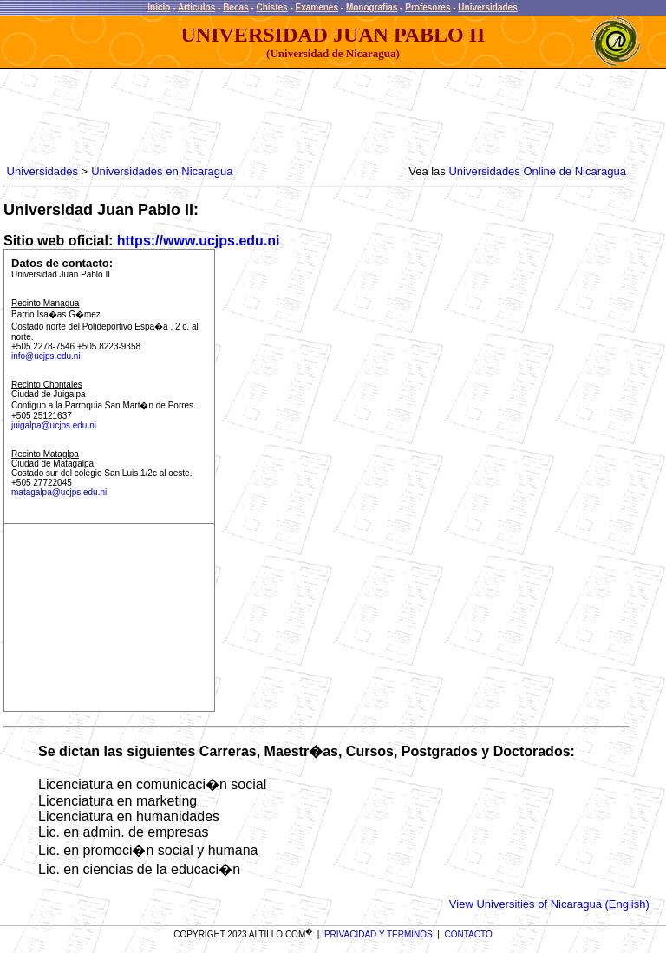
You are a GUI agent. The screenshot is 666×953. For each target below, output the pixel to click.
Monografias (371, 7)
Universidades (487, 7)
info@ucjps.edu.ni (46, 356)
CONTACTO (469, 934)
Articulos (196, 7)
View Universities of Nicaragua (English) (549, 904)
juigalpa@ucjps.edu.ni (53, 425)
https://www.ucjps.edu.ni (198, 240)
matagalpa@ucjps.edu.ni (59, 492)
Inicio (158, 7)
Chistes (271, 7)
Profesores (427, 7)
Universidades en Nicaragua (161, 171)
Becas (235, 7)
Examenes (317, 7)
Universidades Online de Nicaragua (537, 171)
